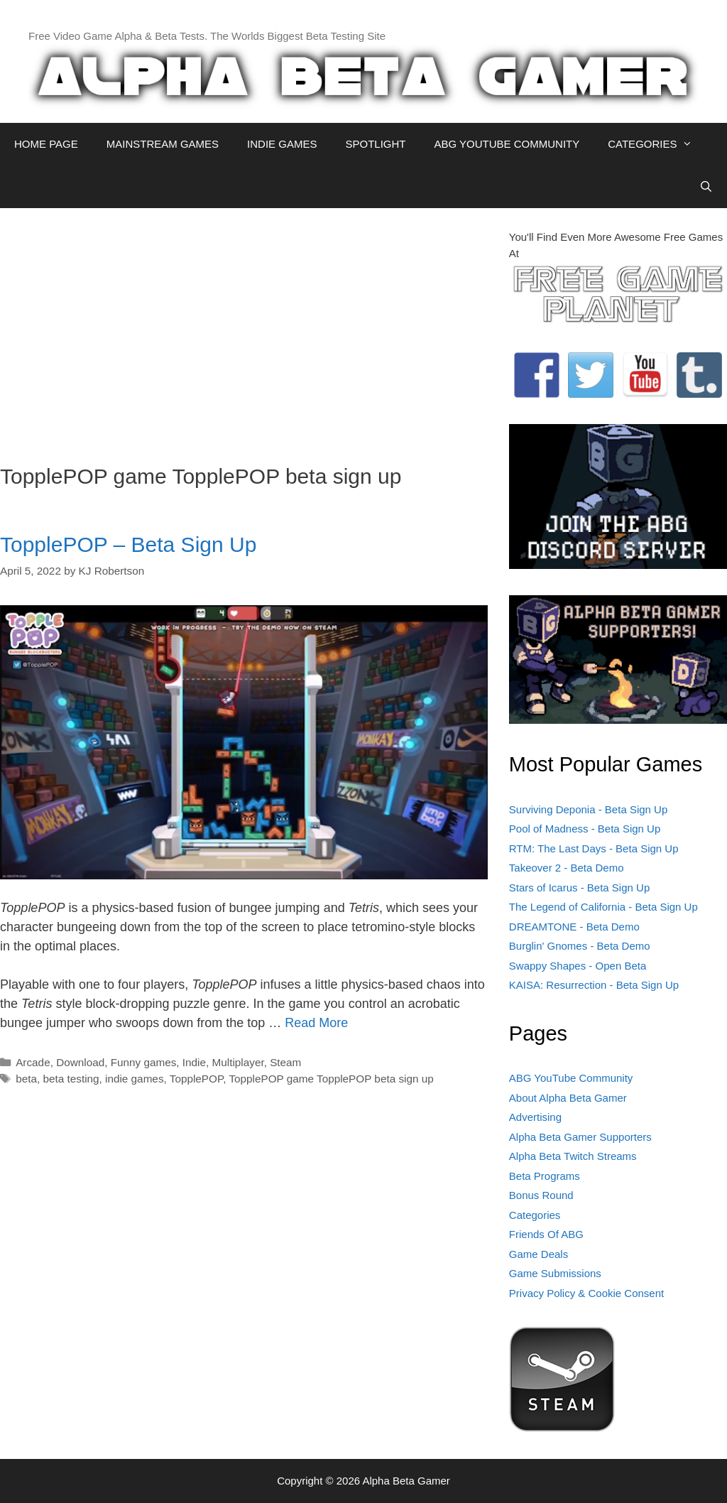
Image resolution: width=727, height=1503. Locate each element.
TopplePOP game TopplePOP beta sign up (331, 1079)
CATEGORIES (657, 144)
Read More (316, 1023)
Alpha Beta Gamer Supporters (580, 1137)
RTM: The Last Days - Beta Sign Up (594, 848)
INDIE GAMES (282, 144)
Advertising (535, 1117)
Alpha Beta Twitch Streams (573, 1156)
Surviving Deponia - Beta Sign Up (588, 809)
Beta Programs (544, 1176)
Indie (194, 1062)
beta (26, 1079)
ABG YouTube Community (571, 1078)
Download (80, 1062)
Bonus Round (541, 1195)
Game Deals (538, 1254)
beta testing (71, 1079)
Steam (285, 1062)
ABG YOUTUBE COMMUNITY (506, 144)
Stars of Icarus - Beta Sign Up (579, 887)
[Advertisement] (244, 328)
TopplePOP (196, 1079)
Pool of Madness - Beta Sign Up (584, 829)
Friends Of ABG (546, 1234)
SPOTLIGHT (375, 144)
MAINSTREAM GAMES (162, 144)
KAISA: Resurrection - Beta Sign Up (594, 985)
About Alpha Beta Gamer (568, 1098)
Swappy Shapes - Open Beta (577, 966)
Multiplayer (238, 1062)
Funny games (144, 1062)
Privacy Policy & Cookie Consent (586, 1293)
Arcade (33, 1062)
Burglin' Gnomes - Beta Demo (579, 946)
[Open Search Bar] (706, 187)
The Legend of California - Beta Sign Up (603, 907)
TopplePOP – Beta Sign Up (128, 544)
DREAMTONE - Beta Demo (574, 927)
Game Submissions (555, 1273)
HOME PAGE (46, 144)
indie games (134, 1079)
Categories (535, 1215)
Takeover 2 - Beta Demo (566, 868)
